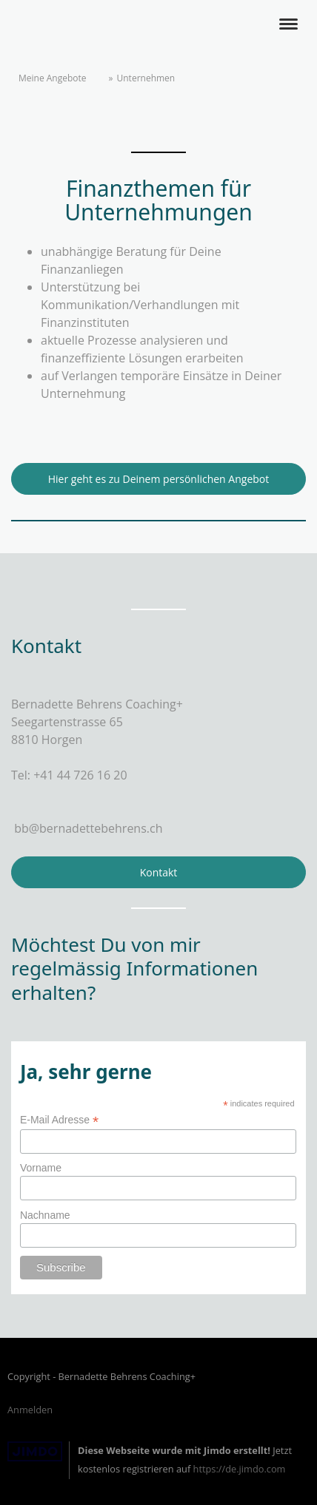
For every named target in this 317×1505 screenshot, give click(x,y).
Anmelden (30, 1409)
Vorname (40, 1168)
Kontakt (159, 872)
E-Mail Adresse (59, 1120)
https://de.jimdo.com (239, 1468)
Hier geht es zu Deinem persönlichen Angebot (158, 479)
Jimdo (34, 1451)
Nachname (45, 1215)
